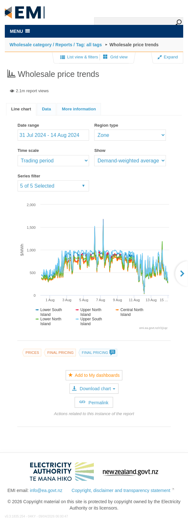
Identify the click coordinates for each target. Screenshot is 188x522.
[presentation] (79, 109)
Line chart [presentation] (21, 109)
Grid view (115, 57)
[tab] (21, 109)
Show (99, 150)
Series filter (29, 176)
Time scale (28, 150)
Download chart (93, 388)
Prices (32, 352)
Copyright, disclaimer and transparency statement (121, 490)
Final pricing (60, 352)
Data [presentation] (46, 109)
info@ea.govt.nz (46, 490)
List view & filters (79, 57)
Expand (168, 57)
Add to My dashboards (93, 375)
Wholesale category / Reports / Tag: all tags (56, 44)
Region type (106, 125)
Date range (28, 125)
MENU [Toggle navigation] (20, 31)
